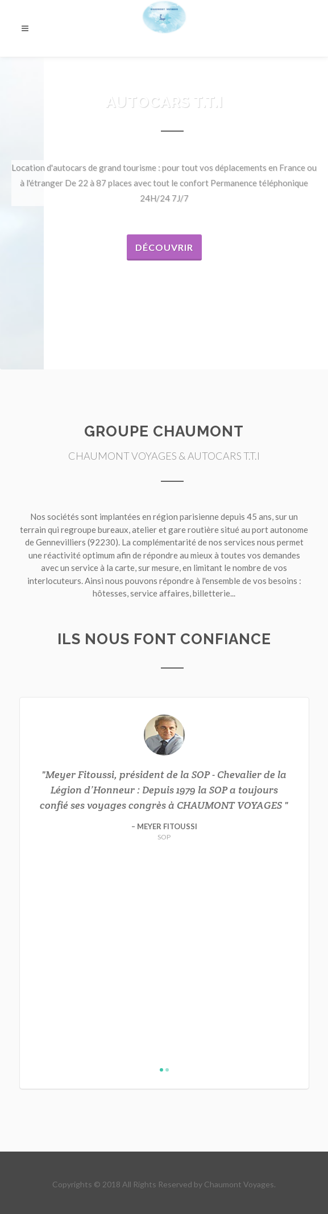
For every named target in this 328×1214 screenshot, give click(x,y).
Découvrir (164, 247)
